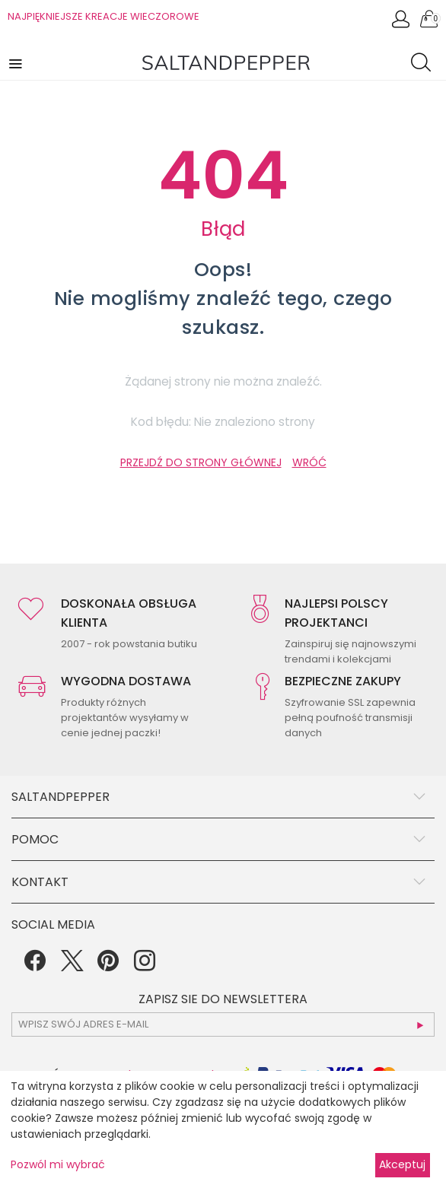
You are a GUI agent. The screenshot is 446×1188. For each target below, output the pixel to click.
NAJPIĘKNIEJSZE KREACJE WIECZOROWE (103, 16)
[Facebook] (35, 966)
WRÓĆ (309, 462)
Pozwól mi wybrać (58, 1164)
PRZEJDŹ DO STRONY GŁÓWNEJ (201, 462)
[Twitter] (71, 966)
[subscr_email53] (223, 1024)
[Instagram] (144, 966)
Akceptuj (402, 1164)
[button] (17, 63)
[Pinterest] (108, 966)
